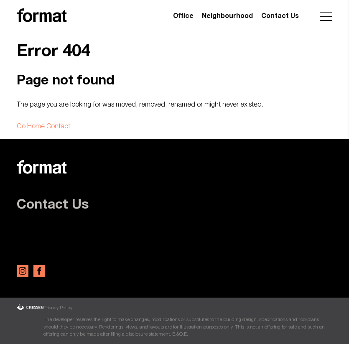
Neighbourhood (227, 15)
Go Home (31, 126)
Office (183, 15)
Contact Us (280, 15)
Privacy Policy (57, 307)
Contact (58, 126)
